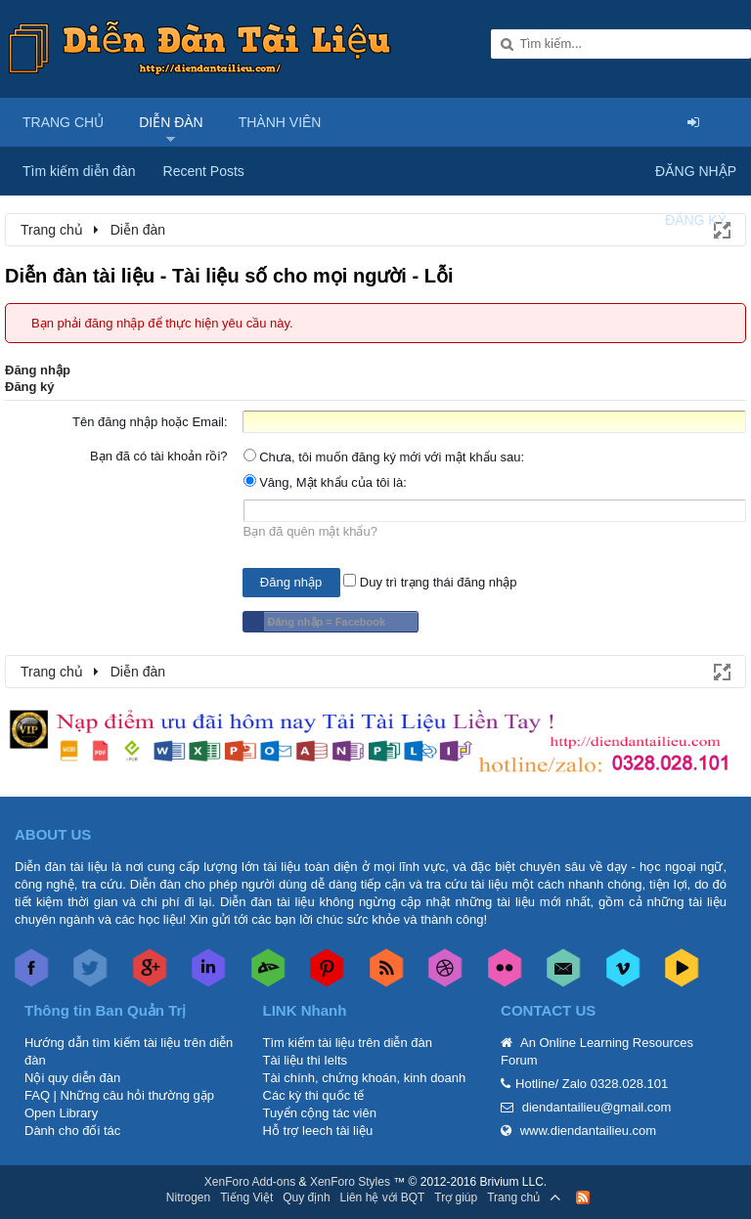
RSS (583, 1197)
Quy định (306, 1197)
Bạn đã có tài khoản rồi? (159, 456)
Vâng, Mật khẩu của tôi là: (325, 482)
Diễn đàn (171, 122)
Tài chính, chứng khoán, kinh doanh (364, 1077)
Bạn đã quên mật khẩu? (310, 531)
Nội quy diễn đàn (72, 1077)
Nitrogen (188, 1197)
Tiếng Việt (246, 1197)
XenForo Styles (350, 1182)
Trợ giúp (455, 1197)
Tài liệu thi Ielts (305, 1060)
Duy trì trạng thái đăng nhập (429, 582)
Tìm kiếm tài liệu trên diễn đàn (347, 1042)
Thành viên (280, 122)
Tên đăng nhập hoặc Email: (150, 421)
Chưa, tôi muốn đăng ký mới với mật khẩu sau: (384, 457)
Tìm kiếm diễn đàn (79, 171)
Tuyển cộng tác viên (319, 1113)
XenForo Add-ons (249, 1182)
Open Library (61, 1113)
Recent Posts (203, 171)
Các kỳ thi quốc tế (314, 1095)
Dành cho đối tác (72, 1130)
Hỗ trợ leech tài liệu (318, 1130)
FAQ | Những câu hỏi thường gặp (119, 1095)
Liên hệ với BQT (382, 1197)
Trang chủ (63, 122)
